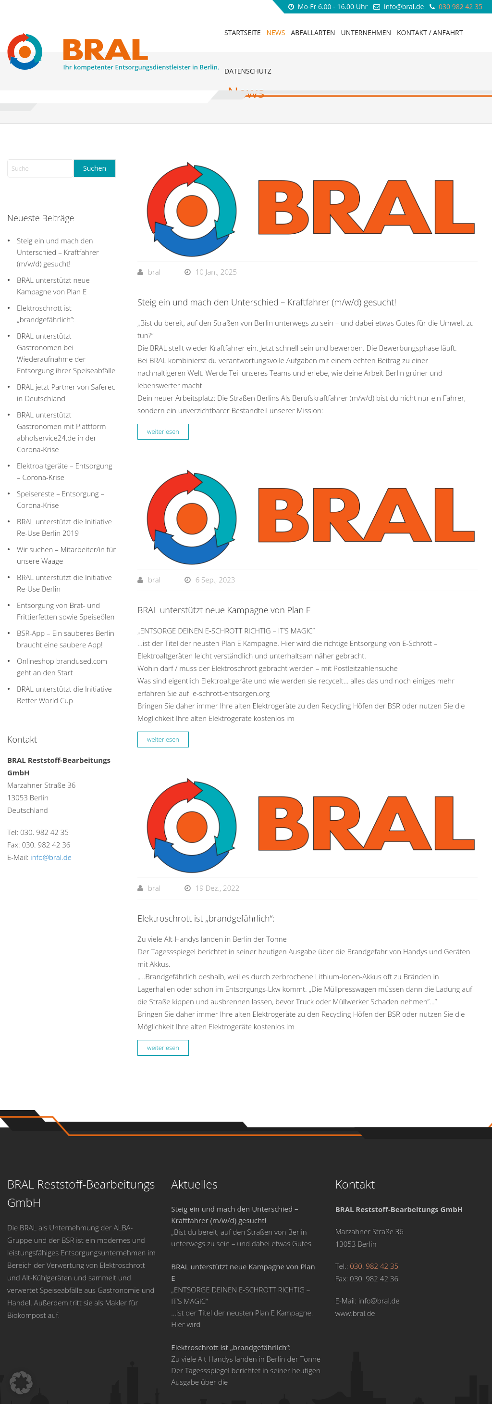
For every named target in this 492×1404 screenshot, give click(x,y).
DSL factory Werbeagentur (442, 1390)
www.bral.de (355, 1261)
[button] (21, 1383)
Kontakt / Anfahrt (430, 32)
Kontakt (429, 1378)
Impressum (466, 1378)
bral (154, 220)
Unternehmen (366, 32)
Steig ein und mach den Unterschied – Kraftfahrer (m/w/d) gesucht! (266, 250)
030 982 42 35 (460, 6)
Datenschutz (247, 71)
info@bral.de (404, 6)
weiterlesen (163, 379)
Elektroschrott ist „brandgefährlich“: (207, 866)
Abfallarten (313, 32)
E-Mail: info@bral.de (367, 1248)
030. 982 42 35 (44, 780)
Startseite (242, 32)
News (275, 32)
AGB (357, 1378)
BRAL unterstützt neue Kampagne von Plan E (225, 558)
